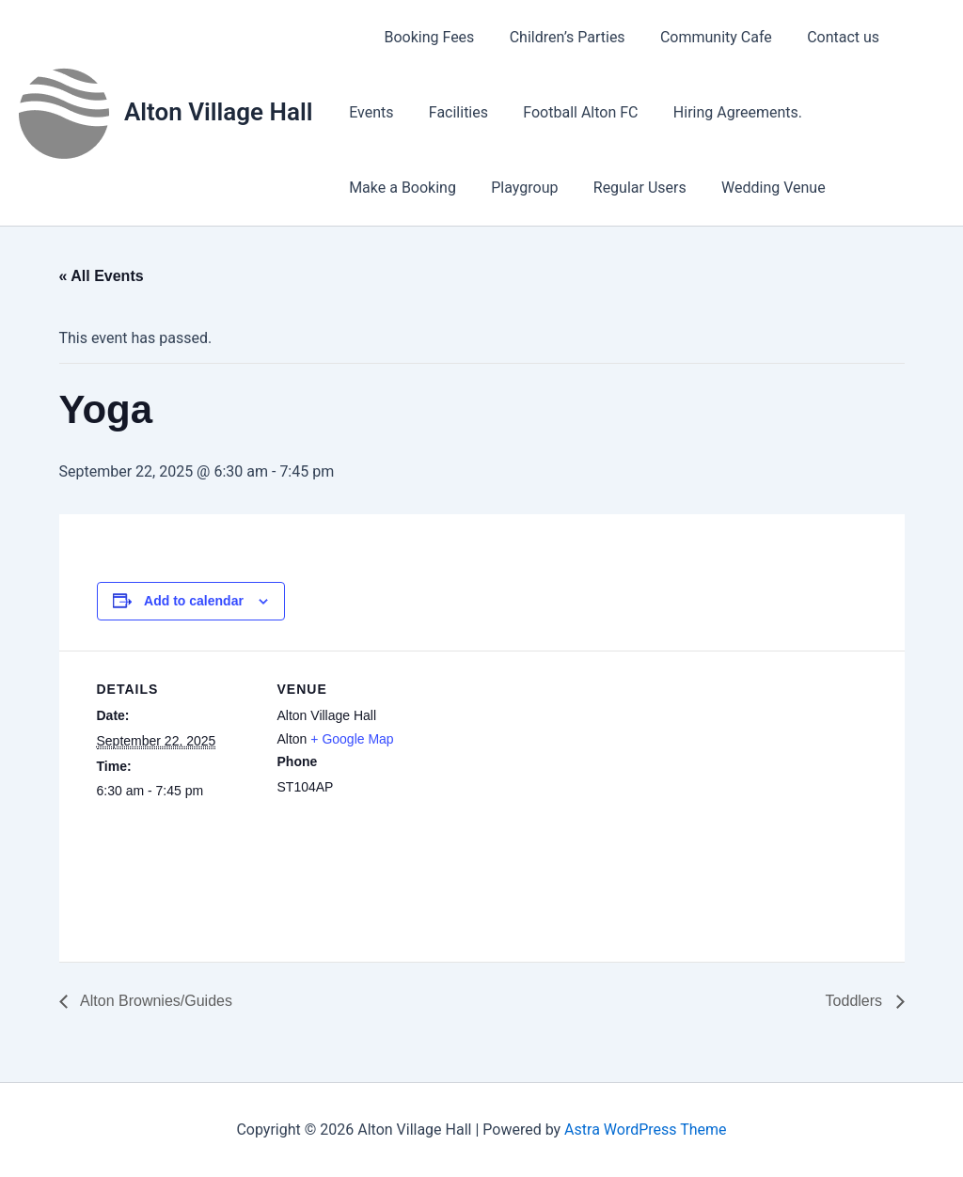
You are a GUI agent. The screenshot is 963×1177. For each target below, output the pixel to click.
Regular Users (490, 187)
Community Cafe (698, 37)
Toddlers (856, 1001)
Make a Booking (868, 112)
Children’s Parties (554, 37)
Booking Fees (421, 37)
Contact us (820, 37)
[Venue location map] (557, 781)
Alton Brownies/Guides (154, 1001)
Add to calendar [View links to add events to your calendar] (194, 600)
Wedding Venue (619, 187)
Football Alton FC (568, 112)
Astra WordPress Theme (645, 1129)
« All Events (101, 276)
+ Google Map (351, 738)
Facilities (451, 112)
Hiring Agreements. (719, 112)
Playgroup (379, 187)
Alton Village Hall (218, 112)
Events (368, 112)
